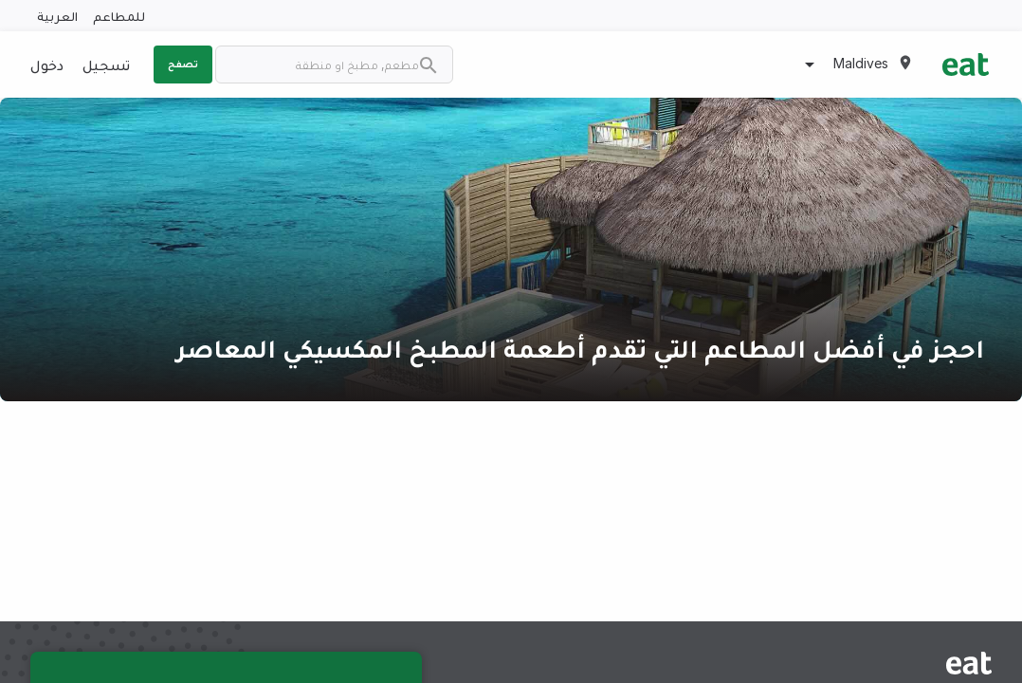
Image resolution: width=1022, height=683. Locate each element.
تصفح (183, 63)
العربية (57, 16)
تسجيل (106, 64)
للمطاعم (119, 16)
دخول (47, 64)
